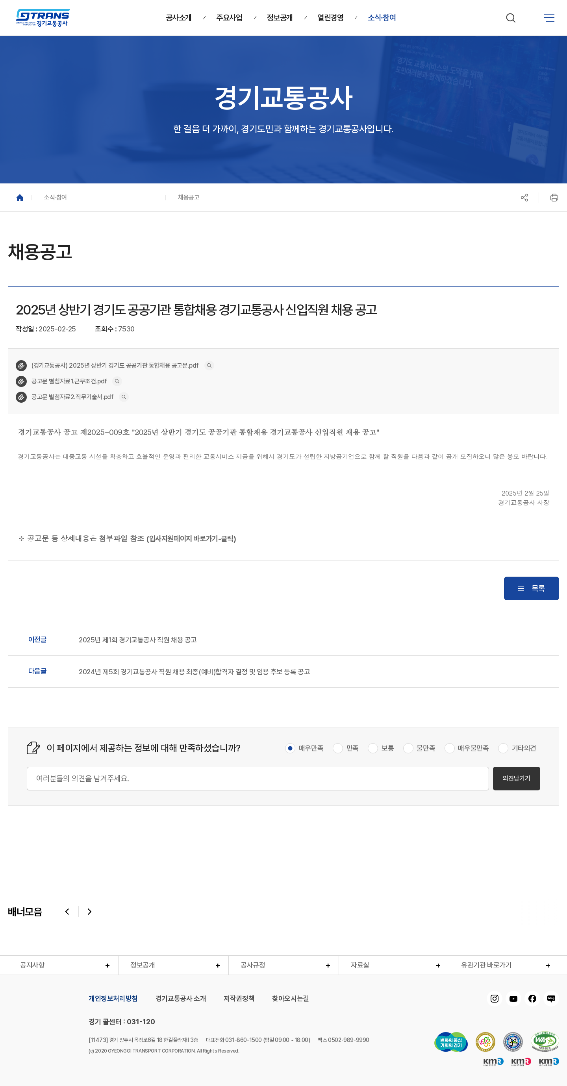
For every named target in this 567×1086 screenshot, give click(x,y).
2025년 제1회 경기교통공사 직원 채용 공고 (138, 640)
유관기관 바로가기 (486, 965)
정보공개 (142, 965)
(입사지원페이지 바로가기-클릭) (191, 538)
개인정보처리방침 (113, 998)
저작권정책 (239, 998)
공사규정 (253, 965)
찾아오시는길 (290, 998)
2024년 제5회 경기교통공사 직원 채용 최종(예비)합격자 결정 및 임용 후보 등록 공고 (194, 671)
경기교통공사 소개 (181, 998)
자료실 (360, 965)
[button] (98, 197)
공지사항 (32, 965)
